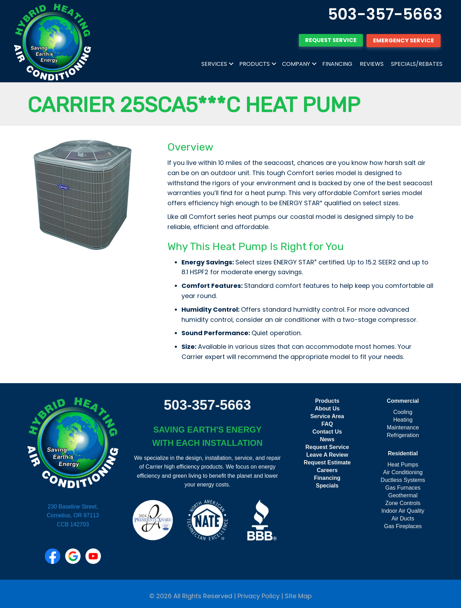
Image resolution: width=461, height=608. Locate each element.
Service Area (327, 416)
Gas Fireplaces (403, 526)
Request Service (327, 447)
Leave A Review (327, 455)
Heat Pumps (402, 465)
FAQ (327, 424)
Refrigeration (403, 435)
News (327, 439)
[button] (231, 64)
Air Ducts (403, 518)
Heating (402, 420)
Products (254, 64)
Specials (327, 486)
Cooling (402, 412)
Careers (327, 470)
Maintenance (403, 427)
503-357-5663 (385, 14)
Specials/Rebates (416, 64)
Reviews (372, 64)
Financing (337, 64)
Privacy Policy (259, 596)
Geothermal (403, 495)
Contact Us (327, 432)
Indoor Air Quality (403, 511)
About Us (327, 409)
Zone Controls (403, 503)
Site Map (298, 596)
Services (214, 64)
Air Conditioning (403, 472)
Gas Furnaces (402, 488)
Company (296, 64)
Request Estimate (327, 462)
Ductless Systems (402, 480)
